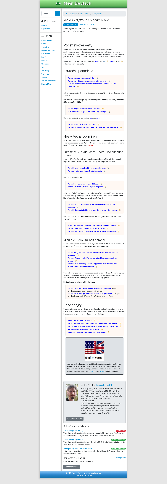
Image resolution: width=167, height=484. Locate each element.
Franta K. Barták (104, 385)
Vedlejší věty (96, 14)
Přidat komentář (71, 467)
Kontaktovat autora (74, 419)
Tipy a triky (45, 71)
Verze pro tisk (121, 458)
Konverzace (45, 54)
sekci (102, 371)
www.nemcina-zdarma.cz (91, 473)
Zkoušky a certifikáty (48, 81)
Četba (43, 44)
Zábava (44, 77)
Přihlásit (44, 25)
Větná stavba (85, 14)
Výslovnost (45, 74)
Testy (43, 67)
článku (92, 371)
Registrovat (45, 29)
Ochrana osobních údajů (83, 475)
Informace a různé (48, 50)
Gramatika (45, 47)
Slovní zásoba (46, 64)
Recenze (44, 60)
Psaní (43, 57)
